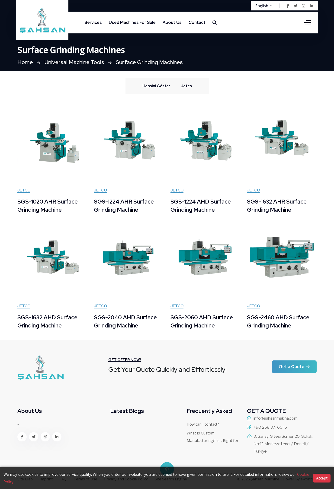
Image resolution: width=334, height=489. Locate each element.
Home (25, 62)
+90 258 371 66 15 (270, 427)
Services (93, 22)
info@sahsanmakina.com (276, 418)
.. (18, 423)
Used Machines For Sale (132, 22)
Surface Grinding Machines (151, 62)
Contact (197, 22)
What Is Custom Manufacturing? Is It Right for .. (212, 440)
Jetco (23, 190)
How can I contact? (203, 424)
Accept (322, 478)
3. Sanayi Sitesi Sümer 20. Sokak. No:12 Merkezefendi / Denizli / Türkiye (283, 444)
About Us (172, 22)
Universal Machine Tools (75, 62)
